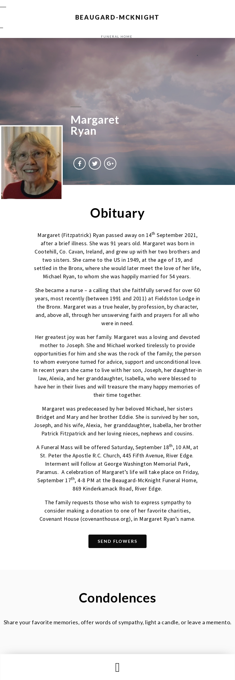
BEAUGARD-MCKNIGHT (117, 17)
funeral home (116, 36)
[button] (117, 667)
